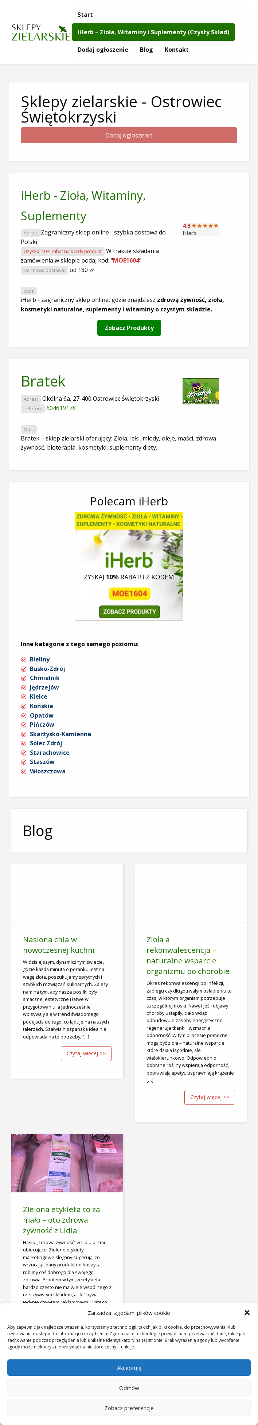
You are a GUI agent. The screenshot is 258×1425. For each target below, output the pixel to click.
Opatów (42, 715)
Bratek (43, 381)
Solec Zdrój (46, 743)
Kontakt (177, 50)
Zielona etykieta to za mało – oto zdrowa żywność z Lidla (61, 1219)
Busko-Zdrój (47, 669)
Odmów (129, 1387)
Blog (146, 50)
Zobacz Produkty (129, 328)
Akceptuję (129, 1367)
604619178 (61, 408)
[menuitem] (85, 14)
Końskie (41, 706)
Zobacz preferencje (129, 1408)
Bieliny (40, 659)
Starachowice (50, 753)
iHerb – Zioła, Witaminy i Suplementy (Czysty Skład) (153, 32)
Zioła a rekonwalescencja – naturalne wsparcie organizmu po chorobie (188, 955)
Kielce (38, 696)
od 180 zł (82, 270)
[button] (247, 1312)
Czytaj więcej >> (86, 1053)
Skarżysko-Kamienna (60, 734)
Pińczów (42, 725)
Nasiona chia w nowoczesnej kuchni (59, 944)
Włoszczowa (48, 771)
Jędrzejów (44, 687)
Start (85, 15)
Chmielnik (45, 678)
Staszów (42, 762)
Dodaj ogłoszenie (103, 50)
